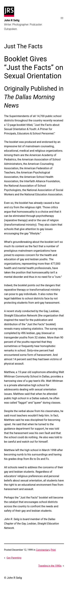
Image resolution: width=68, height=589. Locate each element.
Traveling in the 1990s (49, 565)
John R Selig (11, 20)
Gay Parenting (14, 557)
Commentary (43, 549)
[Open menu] (62, 18)
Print (53, 549)
